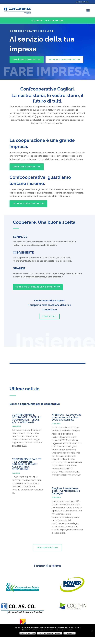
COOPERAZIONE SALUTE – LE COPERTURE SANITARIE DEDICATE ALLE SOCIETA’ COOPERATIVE (26, 464)
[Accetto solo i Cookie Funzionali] (92, 630)
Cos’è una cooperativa (26, 59)
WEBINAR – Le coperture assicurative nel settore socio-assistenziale (66, 417)
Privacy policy (69, 633)
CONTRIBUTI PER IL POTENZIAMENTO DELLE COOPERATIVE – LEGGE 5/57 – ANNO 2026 (26, 418)
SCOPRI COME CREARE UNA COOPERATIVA (37, 287)
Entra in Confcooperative (64, 59)
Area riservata (82, 2)
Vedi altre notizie (47, 547)
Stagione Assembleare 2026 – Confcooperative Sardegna (66, 491)
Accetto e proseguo (27, 633)
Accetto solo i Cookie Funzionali (49, 633)
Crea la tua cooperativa (49, 20)
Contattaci (49, 316)
